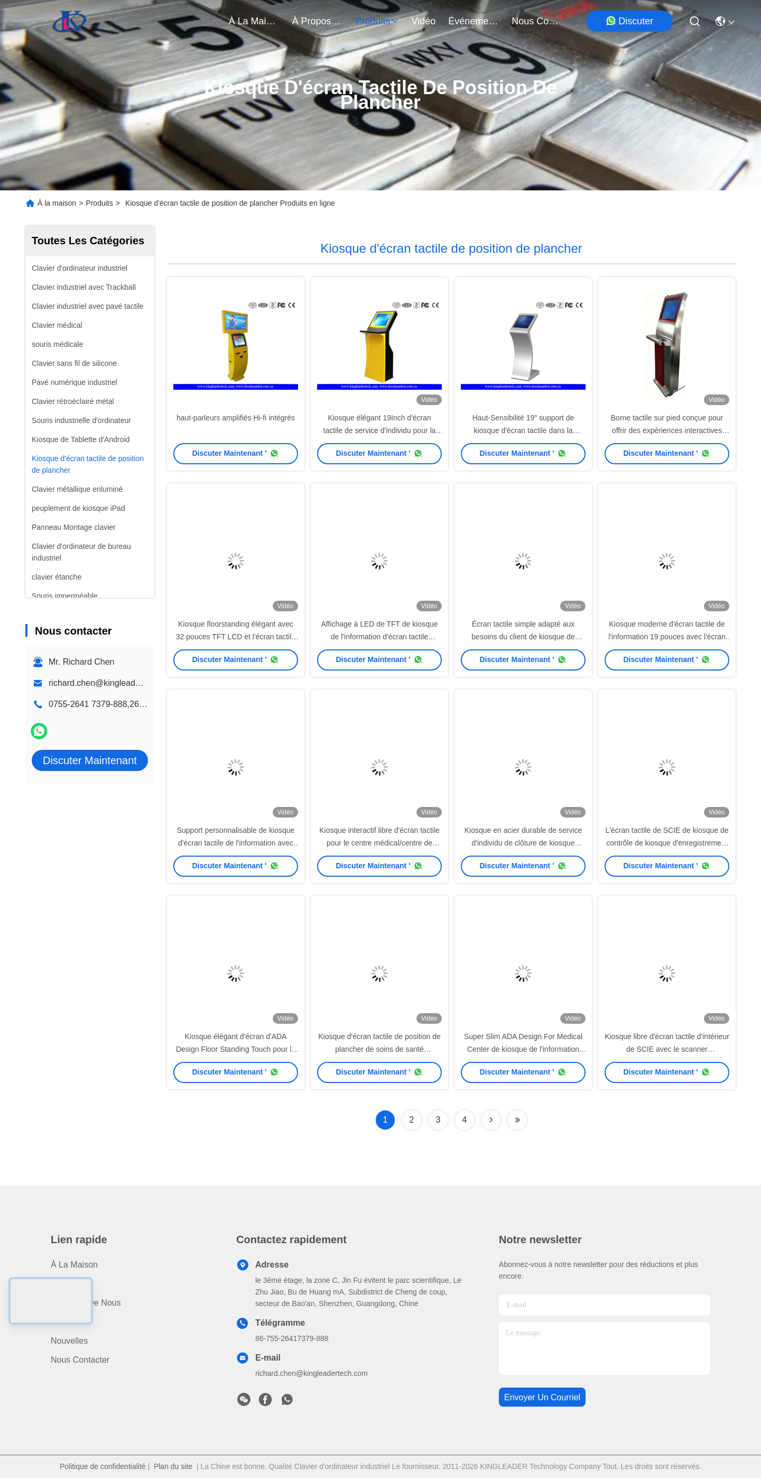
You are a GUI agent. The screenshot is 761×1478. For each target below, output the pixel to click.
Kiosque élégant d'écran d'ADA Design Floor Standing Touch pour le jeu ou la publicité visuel (235, 1049)
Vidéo (61, 1321)
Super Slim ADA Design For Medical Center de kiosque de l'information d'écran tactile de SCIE (523, 1049)
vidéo (424, 21)
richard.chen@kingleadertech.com (113, 682)
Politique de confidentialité (103, 1466)
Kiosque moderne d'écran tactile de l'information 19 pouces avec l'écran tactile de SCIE (667, 637)
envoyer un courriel (542, 1397)
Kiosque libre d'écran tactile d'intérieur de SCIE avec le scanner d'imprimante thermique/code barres (667, 1049)
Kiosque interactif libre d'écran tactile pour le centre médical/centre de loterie (379, 843)
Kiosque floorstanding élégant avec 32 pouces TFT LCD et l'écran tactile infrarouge (235, 637)
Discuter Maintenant (90, 760)
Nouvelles (69, 1340)
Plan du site (173, 1466)
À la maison (254, 21)
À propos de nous (317, 21)
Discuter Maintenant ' (235, 453)
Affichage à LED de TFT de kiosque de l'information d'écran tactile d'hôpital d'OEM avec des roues (379, 637)
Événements (473, 21)
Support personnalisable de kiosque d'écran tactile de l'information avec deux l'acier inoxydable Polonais (236, 843)
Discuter (629, 20)
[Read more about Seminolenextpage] (490, 1120)
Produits (99, 203)
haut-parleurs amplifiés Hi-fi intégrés (236, 418)
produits (377, 21)
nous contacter (537, 21)
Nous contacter (80, 1359)
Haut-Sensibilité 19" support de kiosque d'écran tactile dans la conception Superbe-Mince (523, 430)
